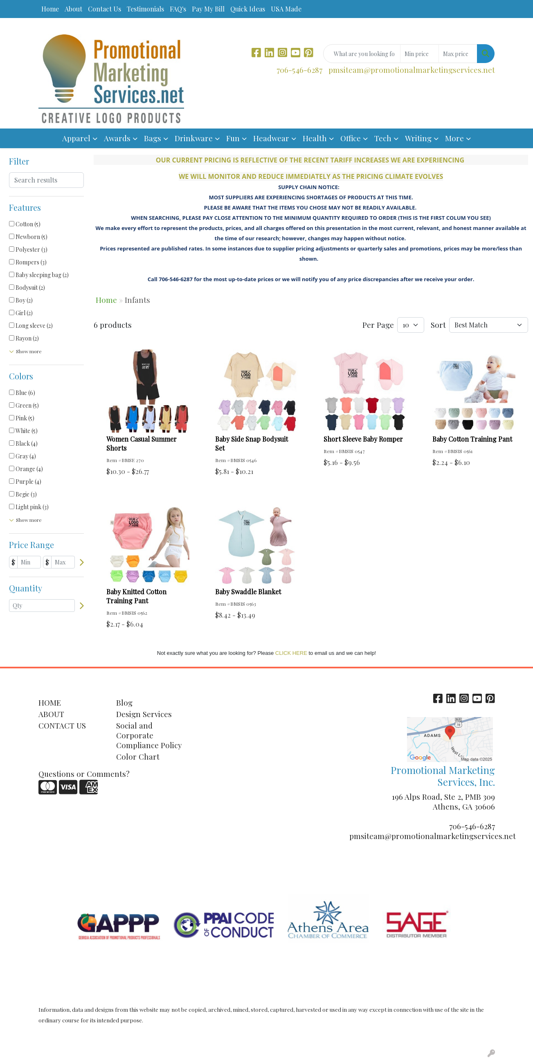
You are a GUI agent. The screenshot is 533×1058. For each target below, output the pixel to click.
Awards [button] (117, 138)
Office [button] (350, 138)
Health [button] (315, 138)
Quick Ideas (247, 9)
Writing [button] (418, 138)
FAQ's (178, 9)
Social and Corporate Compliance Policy (149, 735)
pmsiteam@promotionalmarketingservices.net (411, 70)
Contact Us (104, 9)
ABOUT (51, 714)
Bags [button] (152, 138)
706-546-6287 (299, 70)
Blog (124, 702)
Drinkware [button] (194, 138)
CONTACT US (62, 725)
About (73, 9)
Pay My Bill (208, 9)
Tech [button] (382, 138)
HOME (49, 702)
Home (50, 9)
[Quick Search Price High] (458, 53)
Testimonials (145, 9)
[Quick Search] (361, 53)
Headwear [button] (271, 138)
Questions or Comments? (84, 774)
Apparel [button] (76, 138)
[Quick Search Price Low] (419, 53)
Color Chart (138, 756)
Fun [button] (233, 138)
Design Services (144, 714)
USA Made (286, 9)
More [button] (454, 138)
